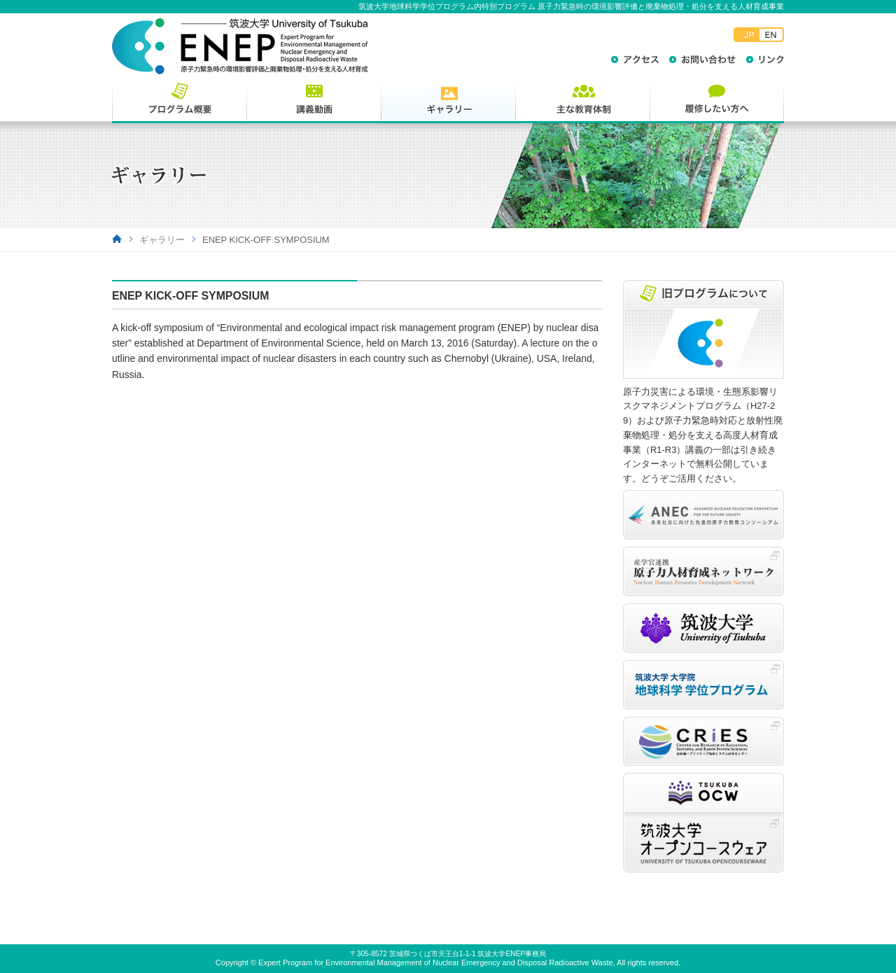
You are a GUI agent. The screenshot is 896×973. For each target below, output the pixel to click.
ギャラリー (162, 239)
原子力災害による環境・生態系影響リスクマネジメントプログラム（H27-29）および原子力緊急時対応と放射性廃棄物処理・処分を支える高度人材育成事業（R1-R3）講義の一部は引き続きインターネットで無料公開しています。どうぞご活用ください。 (703, 435)
